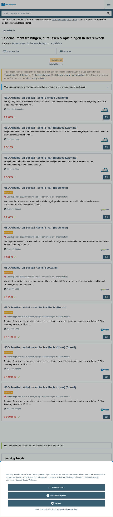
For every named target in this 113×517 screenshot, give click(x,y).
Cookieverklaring (70, 509)
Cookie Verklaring (29, 480)
